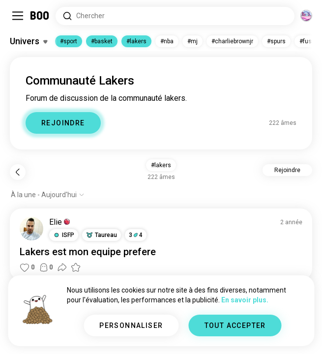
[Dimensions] (306, 16)
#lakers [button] (161, 165)
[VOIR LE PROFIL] (31, 228)
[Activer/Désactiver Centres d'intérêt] (28, 41)
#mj (192, 41)
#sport (68, 41)
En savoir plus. (244, 300)
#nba (167, 41)
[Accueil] (40, 16)
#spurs (276, 41)
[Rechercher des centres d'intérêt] (175, 16)
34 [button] (136, 235)
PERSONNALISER (131, 325)
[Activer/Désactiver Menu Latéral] (18, 16)
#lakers (136, 41)
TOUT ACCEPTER (235, 325)
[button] (63, 235)
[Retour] (18, 172)
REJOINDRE (63, 123)
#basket (102, 41)
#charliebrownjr (232, 41)
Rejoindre (287, 170)
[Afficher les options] (48, 195)
